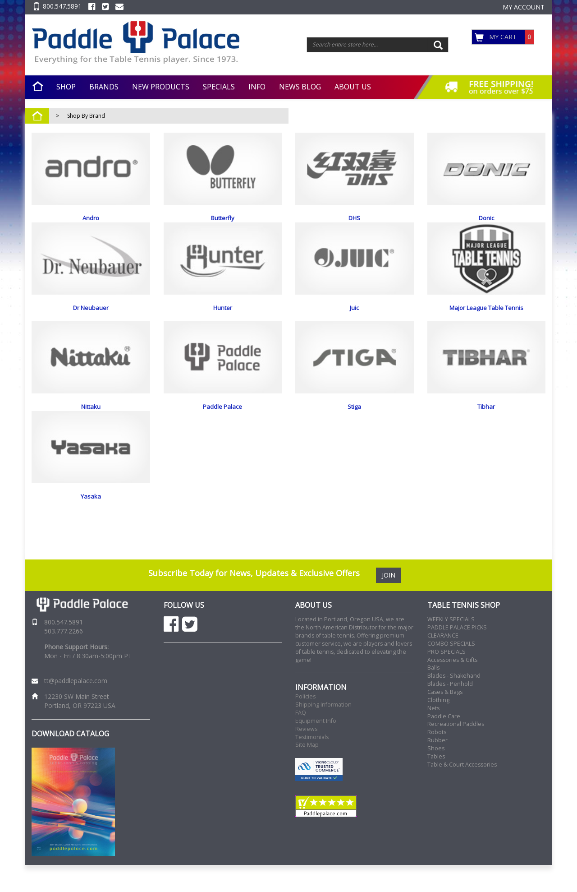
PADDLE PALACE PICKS (457, 654)
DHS (354, 218)
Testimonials (312, 764)
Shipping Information (323, 731)
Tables (436, 783)
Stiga (354, 415)
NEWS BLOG (300, 87)
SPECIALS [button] (219, 87)
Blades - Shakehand (454, 703)
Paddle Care (443, 743)
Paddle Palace (222, 415)
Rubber (437, 767)
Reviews (306, 756)
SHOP (66, 87)
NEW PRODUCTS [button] (160, 87)
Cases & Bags (445, 719)
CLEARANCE (442, 662)
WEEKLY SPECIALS (451, 646)
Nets (433, 735)
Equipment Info (315, 748)
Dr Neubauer (91, 317)
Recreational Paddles (455, 751)
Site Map (307, 772)
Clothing (438, 727)
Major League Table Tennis (486, 317)
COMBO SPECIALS (451, 671)
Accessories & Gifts (452, 687)
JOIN (388, 602)
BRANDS (104, 87)
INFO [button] (257, 87)
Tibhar (486, 415)
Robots (436, 759)
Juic (354, 317)
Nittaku (91, 415)
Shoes (435, 775)
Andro (90, 218)
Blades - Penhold (450, 711)
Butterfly (222, 218)
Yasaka (91, 514)
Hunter (222, 317)
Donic (486, 218)
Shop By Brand (86, 116)
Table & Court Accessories (462, 791)
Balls (433, 694)
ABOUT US (352, 87)
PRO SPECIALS (446, 679)
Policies (305, 723)
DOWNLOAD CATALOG (70, 761)
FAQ (300, 740)
